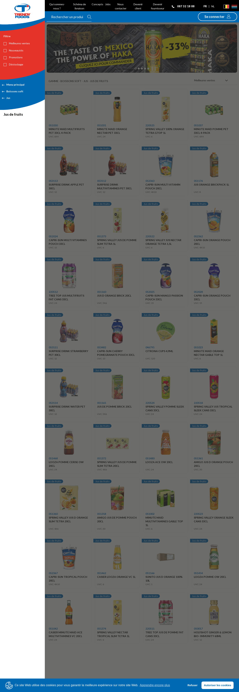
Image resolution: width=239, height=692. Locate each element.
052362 (198, 236)
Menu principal (13, 84)
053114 (53, 402)
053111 (53, 347)
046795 (149, 347)
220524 (149, 402)
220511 (149, 628)
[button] (217, 16)
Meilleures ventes (17, 43)
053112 (101, 180)
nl (213, 6)
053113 (53, 180)
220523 (198, 513)
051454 (198, 573)
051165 (101, 402)
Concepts (97, 4)
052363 (149, 180)
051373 (101, 236)
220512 (53, 291)
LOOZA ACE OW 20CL (159, 462)
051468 (53, 458)
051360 (53, 513)
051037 (198, 125)
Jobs (108, 4)
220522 (149, 236)
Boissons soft (12, 91)
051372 (101, 458)
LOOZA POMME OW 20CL (210, 576)
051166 (149, 573)
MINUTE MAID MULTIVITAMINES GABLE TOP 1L (164, 521)
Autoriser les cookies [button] (217, 685)
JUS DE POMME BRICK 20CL (114, 406)
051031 (101, 125)
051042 (53, 628)
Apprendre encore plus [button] (155, 685)
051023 (198, 347)
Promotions (13, 57)
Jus (6, 97)
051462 (101, 573)
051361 (198, 458)
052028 (198, 291)
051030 (53, 125)
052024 (53, 236)
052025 (149, 291)
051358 (101, 513)
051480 (149, 458)
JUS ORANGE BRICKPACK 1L (211, 184)
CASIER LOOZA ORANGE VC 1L (116, 576)
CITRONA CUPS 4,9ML (159, 351)
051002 (149, 513)
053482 (101, 347)
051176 (198, 180)
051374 (101, 628)
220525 (149, 125)
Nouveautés (13, 50)
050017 (198, 628)
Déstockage (13, 64)
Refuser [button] (192, 685)
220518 (198, 402)
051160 (101, 291)
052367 (53, 573)
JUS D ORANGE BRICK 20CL (114, 295)
